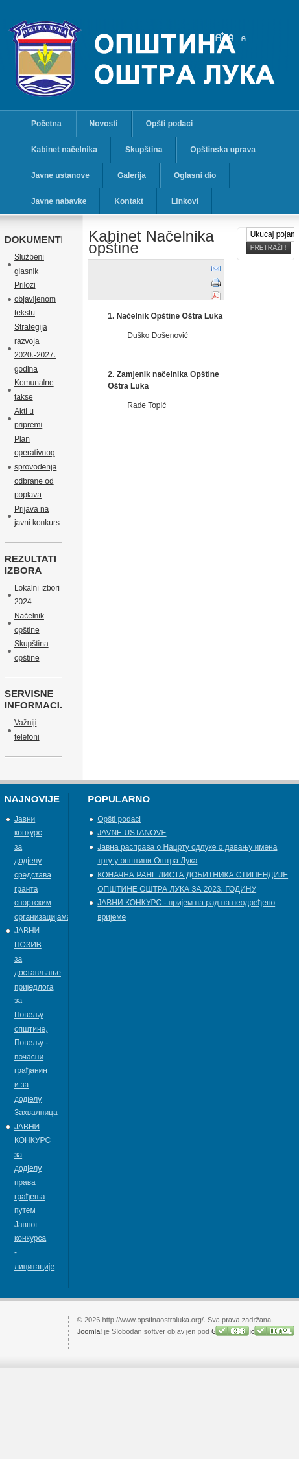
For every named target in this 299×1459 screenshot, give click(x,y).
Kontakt (128, 201)
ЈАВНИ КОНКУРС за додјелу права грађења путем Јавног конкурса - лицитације (34, 1196)
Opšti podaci (169, 123)
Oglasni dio (195, 175)
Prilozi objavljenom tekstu (35, 298)
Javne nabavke (58, 201)
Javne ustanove (60, 175)
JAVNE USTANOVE (131, 832)
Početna (46, 123)
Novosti (104, 123)
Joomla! (89, 1331)
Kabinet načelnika (64, 149)
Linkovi (184, 201)
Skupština (143, 149)
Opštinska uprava (223, 149)
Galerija (131, 175)
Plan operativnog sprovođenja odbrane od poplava (35, 467)
